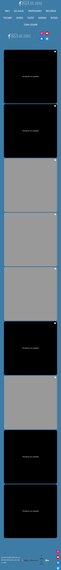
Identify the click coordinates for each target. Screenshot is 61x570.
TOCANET (7, 17)
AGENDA (42, 17)
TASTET (30, 17)
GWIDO (19, 17)
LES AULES (19, 11)
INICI (7, 11)
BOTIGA (54, 17)
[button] (30, 76)
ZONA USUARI (30, 24)
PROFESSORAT (35, 11)
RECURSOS (51, 11)
